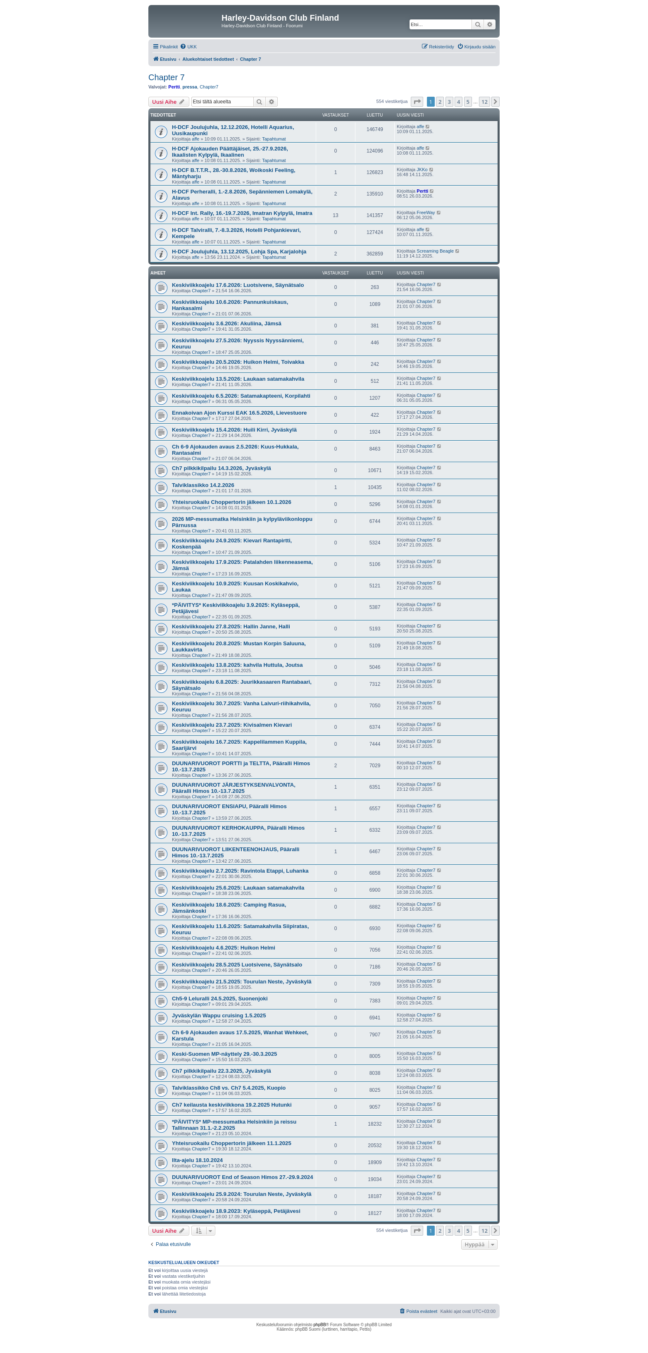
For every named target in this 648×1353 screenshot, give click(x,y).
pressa (190, 86)
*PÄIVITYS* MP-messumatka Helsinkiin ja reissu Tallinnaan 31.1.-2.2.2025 (234, 1125)
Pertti (174, 86)
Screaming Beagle (435, 250)
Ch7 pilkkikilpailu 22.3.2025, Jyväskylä (221, 1071)
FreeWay (426, 212)
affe (195, 138)
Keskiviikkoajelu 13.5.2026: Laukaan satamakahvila (238, 379)
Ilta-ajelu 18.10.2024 (197, 1160)
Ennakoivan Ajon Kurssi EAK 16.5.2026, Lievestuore (239, 413)
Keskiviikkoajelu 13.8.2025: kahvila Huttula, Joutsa (237, 665)
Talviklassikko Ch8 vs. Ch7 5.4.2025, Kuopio (229, 1088)
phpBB (320, 1324)
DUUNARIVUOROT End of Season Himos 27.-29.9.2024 (242, 1177)
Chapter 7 (166, 77)
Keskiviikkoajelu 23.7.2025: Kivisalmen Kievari (232, 725)
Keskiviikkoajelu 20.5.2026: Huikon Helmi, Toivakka (238, 362)
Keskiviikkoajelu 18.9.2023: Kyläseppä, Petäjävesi (236, 1211)
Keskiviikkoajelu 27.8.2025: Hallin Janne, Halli (231, 626)
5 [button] (468, 101)
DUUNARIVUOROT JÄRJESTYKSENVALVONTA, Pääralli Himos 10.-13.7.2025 (233, 788)
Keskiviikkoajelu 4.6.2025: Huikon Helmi (223, 948)
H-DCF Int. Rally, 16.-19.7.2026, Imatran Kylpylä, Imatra (242, 213)
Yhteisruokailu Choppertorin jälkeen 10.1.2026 (231, 502)
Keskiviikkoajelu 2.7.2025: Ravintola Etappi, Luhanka (240, 871)
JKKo (422, 169)
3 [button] (449, 101)
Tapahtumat (274, 138)
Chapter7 (209, 86)
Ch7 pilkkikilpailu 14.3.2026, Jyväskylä (221, 468)
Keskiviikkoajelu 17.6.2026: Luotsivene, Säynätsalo (238, 285)
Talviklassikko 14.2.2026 (203, 485)
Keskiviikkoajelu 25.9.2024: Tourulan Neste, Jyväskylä (242, 1194)
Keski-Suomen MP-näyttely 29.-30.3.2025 (224, 1054)
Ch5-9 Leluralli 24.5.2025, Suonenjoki (220, 998)
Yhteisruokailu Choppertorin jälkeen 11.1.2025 (231, 1143)
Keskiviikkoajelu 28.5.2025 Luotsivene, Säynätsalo (237, 965)
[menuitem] (188, 47)
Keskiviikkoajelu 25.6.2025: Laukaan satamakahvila (238, 888)
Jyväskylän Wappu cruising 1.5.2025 (219, 1015)
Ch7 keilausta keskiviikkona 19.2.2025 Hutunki (232, 1105)
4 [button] (458, 101)
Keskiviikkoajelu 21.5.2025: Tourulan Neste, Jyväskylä (242, 981)
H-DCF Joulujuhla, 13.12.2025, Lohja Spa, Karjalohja (239, 251)
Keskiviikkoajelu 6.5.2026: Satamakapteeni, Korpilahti (241, 396)
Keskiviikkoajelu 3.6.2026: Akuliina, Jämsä (226, 323)
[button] (417, 102)
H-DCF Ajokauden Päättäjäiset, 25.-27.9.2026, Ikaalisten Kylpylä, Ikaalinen (230, 152)
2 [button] (439, 101)
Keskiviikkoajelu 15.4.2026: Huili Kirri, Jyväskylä (234, 430)
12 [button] (484, 101)
